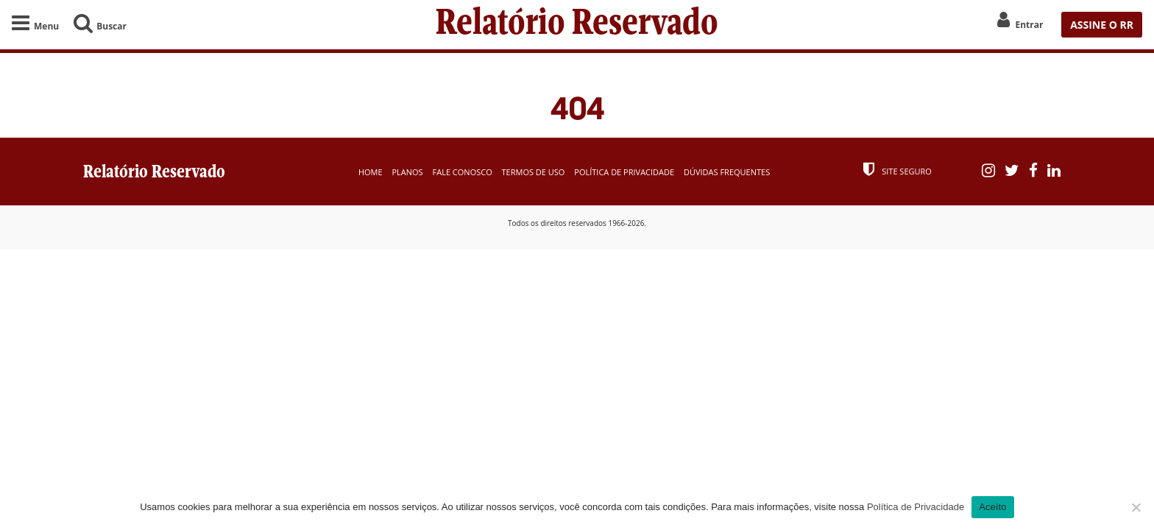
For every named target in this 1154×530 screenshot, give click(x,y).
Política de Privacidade (624, 171)
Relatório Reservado (577, 24)
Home (370, 171)
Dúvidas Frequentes (727, 171)
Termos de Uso (533, 171)
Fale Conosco (462, 171)
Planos (407, 171)
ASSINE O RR (1101, 25)
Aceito (993, 506)
